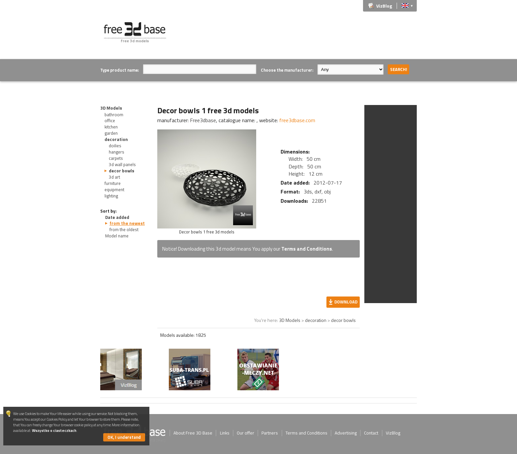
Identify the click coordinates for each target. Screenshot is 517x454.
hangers (116, 152)
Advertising (346, 433)
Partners (269, 433)
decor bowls (121, 170)
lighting (111, 195)
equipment (114, 189)
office (110, 120)
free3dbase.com (297, 120)
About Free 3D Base (192, 433)
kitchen (111, 126)
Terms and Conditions (306, 249)
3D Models (111, 108)
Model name (117, 235)
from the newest (127, 223)
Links (224, 433)
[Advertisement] (297, 37)
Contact (371, 433)
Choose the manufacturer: (287, 70)
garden (111, 133)
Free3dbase (203, 120)
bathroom (114, 114)
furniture (113, 183)
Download (345, 301)
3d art (114, 177)
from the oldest (123, 229)
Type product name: (119, 70)
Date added (117, 217)
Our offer (245, 433)
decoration (116, 139)
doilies (115, 145)
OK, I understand (124, 437)
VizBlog (384, 5)
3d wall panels (122, 164)
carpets (116, 158)
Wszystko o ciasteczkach (54, 430)
